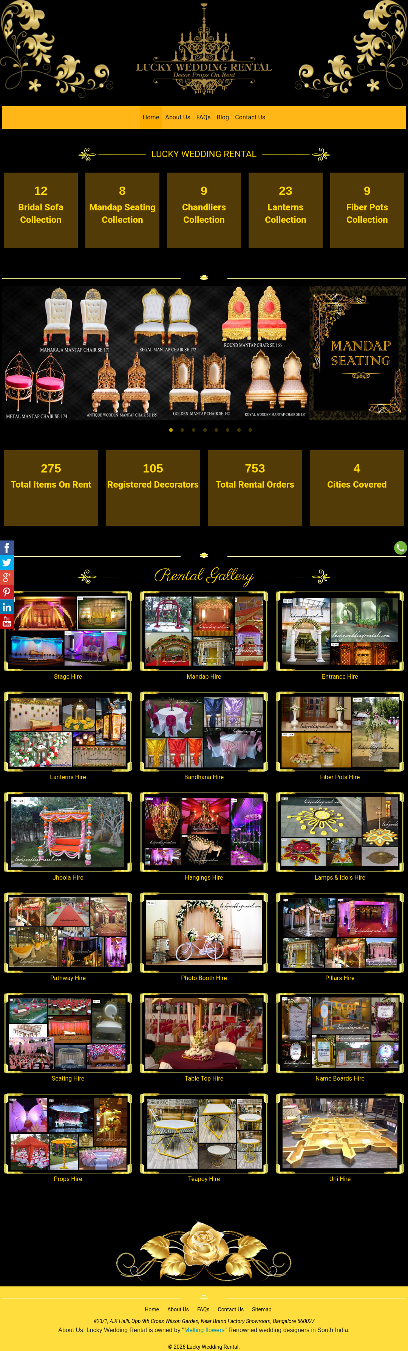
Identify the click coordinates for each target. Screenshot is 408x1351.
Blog (223, 117)
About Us (177, 117)
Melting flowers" (205, 1330)
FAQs (203, 117)
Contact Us (250, 117)
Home (151, 117)
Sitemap (261, 1309)
